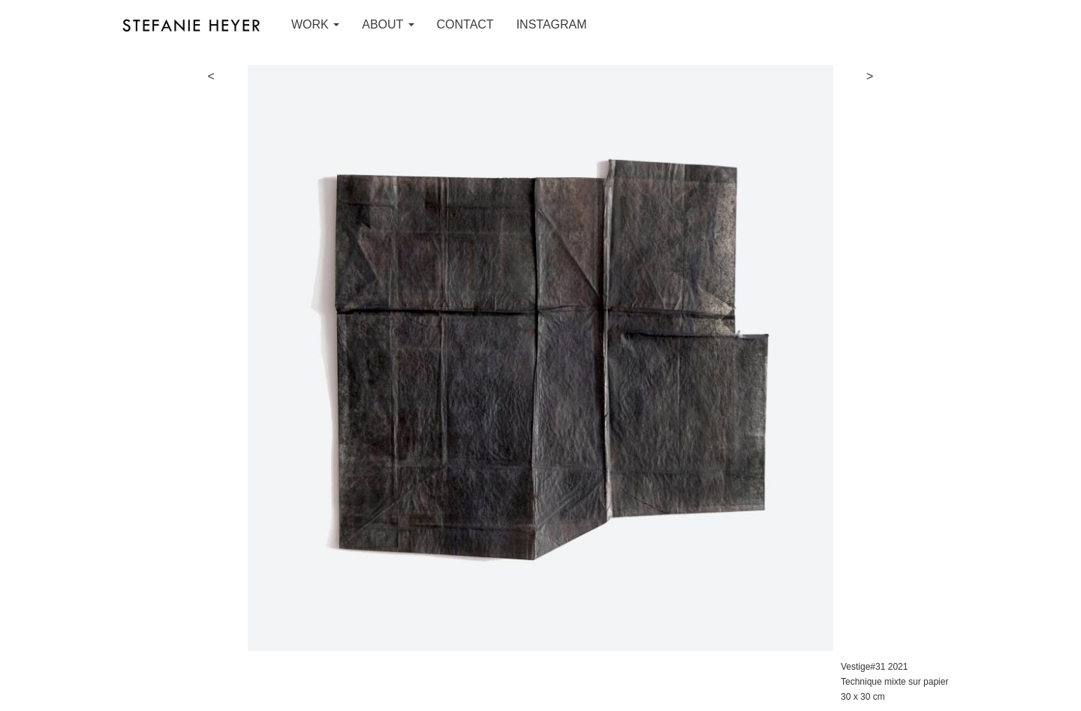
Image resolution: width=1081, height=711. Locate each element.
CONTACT (465, 24)
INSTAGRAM (551, 24)
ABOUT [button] (388, 24)
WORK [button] (315, 24)
